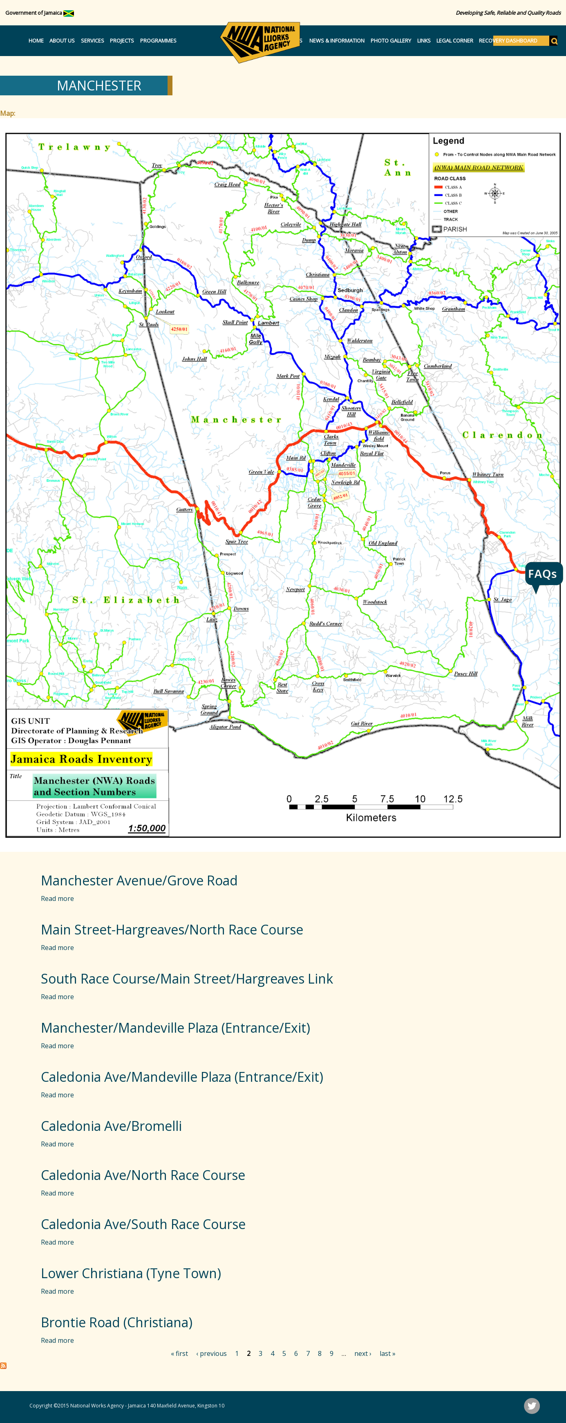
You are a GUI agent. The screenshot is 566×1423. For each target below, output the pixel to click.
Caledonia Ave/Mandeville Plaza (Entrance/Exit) (182, 1076)
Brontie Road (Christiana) (116, 1322)
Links (424, 40)
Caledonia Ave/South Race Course (143, 1224)
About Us (62, 40)
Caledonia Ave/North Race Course (143, 1175)
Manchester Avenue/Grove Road (139, 880)
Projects (122, 40)
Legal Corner (454, 40)
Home (36, 40)
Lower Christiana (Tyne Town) (131, 1273)
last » (388, 1353)
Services (92, 40)
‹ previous (211, 1353)
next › (362, 1353)
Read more (57, 898)
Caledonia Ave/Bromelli (111, 1126)
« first (179, 1353)
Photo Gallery (391, 40)
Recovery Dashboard (508, 40)
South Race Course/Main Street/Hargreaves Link (187, 978)
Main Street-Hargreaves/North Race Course (172, 929)
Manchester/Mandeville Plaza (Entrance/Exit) (175, 1027)
